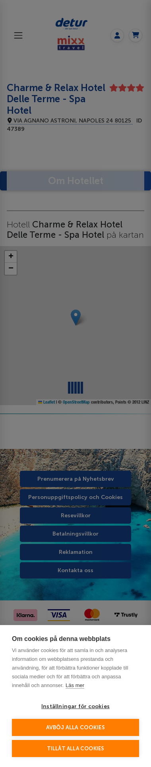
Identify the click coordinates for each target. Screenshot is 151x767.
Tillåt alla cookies (76, 748)
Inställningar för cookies (75, 706)
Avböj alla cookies (75, 727)
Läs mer (75, 685)
